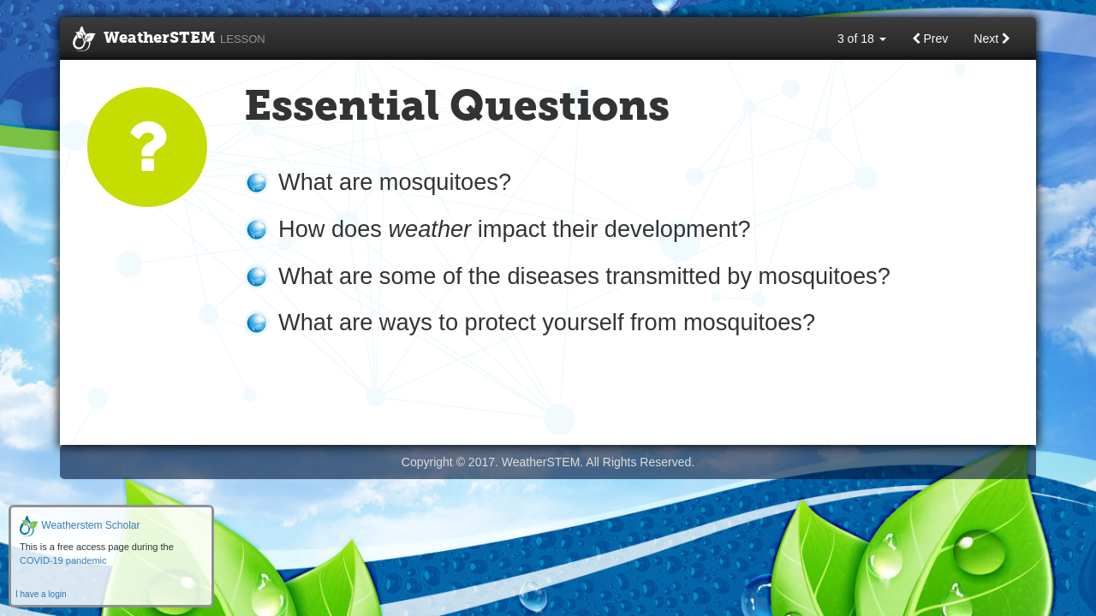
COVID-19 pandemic (63, 560)
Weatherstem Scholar (80, 525)
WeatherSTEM (169, 39)
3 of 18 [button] (861, 38)
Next (992, 38)
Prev (930, 38)
